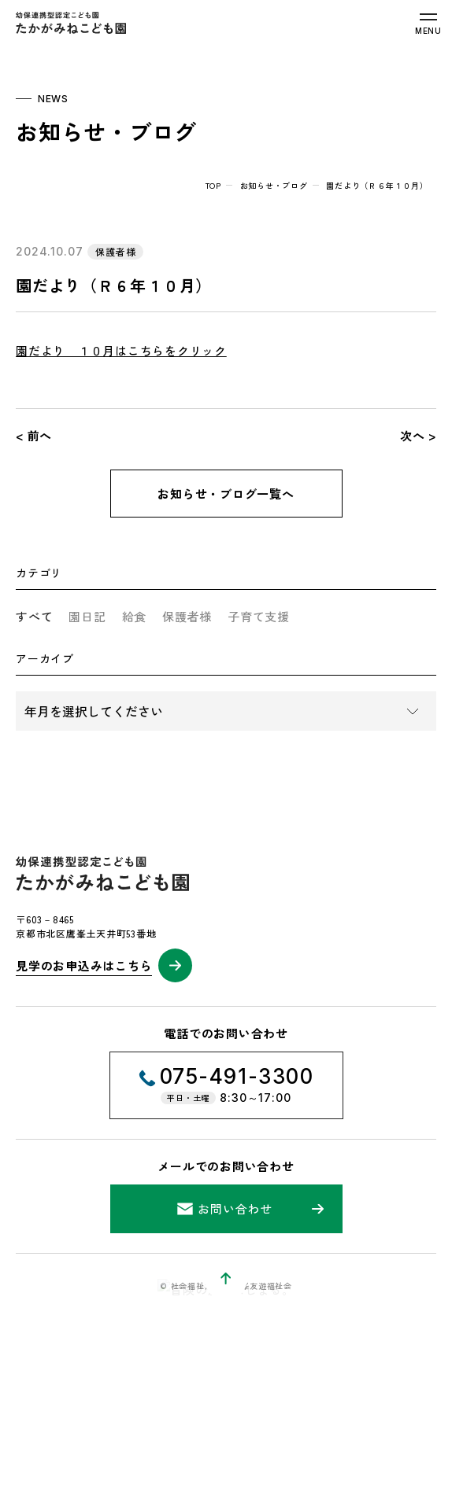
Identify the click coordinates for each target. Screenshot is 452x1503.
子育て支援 (259, 616)
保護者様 (187, 616)
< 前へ (34, 435)
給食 (134, 616)
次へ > (418, 435)
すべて (34, 616)
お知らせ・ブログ (274, 185)
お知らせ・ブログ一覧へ (225, 493)
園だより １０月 (65, 350)
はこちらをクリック (171, 350)
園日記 (87, 616)
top (213, 185)
